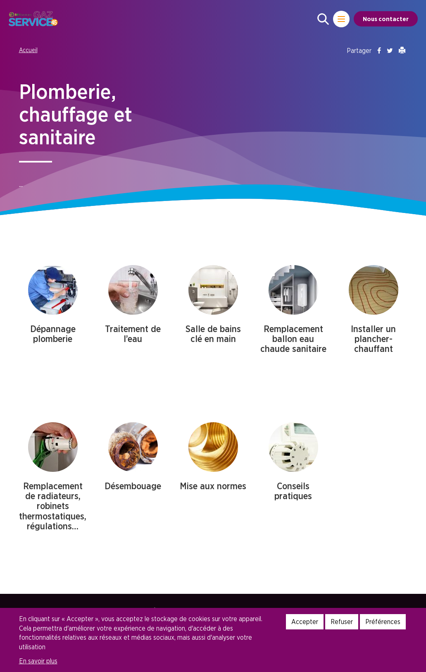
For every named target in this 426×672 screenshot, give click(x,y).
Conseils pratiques (293, 491)
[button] (323, 19)
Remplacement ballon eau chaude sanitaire (293, 338)
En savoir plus (38, 661)
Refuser (342, 621)
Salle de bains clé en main (213, 333)
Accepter (304, 621)
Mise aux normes (213, 486)
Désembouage (133, 486)
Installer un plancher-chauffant (373, 338)
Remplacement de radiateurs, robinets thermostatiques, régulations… (52, 506)
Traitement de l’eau (133, 333)
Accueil (28, 49)
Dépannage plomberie (53, 333)
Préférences (382, 621)
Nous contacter (386, 19)
